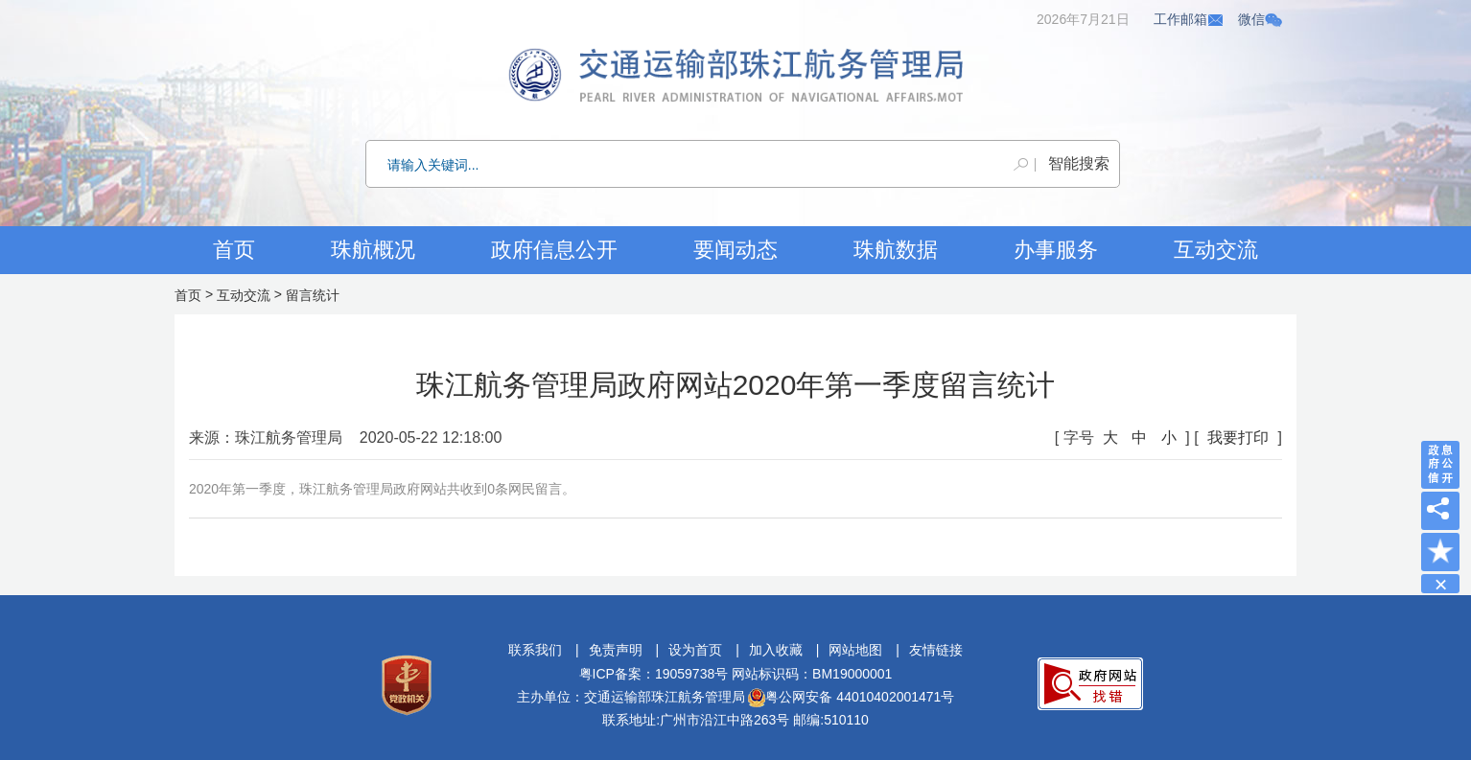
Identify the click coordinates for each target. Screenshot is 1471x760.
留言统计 (312, 295)
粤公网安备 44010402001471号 (851, 696)
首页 (234, 250)
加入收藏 (776, 649)
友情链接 (936, 649)
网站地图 (855, 649)
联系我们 (535, 649)
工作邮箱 (1189, 19)
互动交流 (243, 295)
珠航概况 (373, 250)
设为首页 (695, 649)
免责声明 (615, 649)
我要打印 (1238, 437)
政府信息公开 (554, 250)
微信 (1260, 19)
